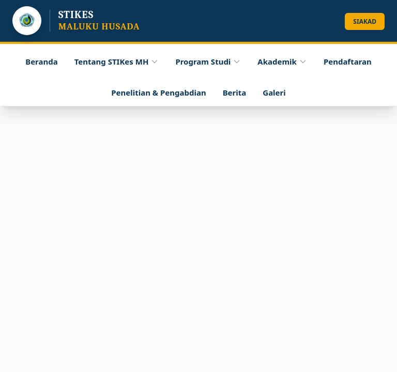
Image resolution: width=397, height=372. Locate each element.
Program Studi (208, 61)
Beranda (41, 61)
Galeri (274, 92)
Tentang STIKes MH (116, 63)
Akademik (282, 61)
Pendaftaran (348, 61)
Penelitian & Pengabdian (158, 92)
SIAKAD (364, 21)
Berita (235, 92)
